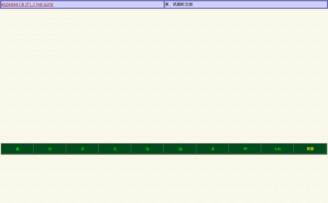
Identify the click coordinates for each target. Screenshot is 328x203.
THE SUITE (27, 5)
